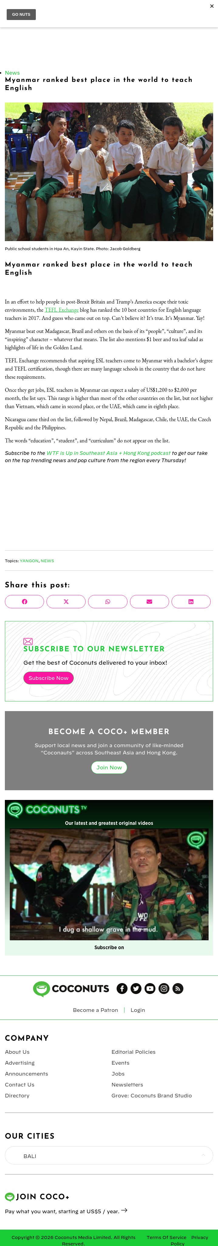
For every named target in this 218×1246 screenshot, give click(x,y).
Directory (17, 1095)
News (12, 73)
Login (138, 1010)
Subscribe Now (49, 678)
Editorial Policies (133, 1052)
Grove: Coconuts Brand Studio (151, 1095)
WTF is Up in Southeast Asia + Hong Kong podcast (108, 453)
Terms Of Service (166, 1237)
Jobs (117, 1073)
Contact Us (19, 1084)
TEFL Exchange (62, 309)
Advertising (20, 1063)
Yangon (29, 561)
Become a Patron (95, 1010)
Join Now (109, 767)
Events (120, 1063)
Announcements (26, 1073)
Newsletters (127, 1084)
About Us (17, 1052)
